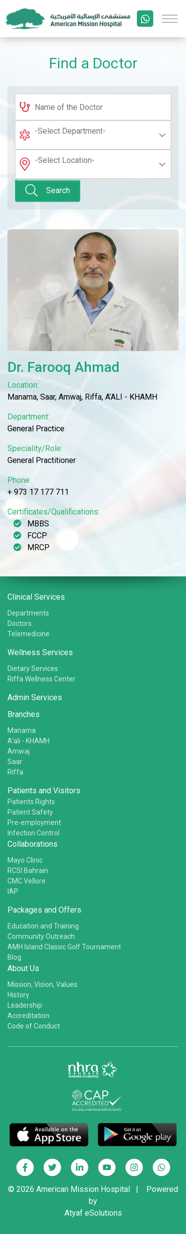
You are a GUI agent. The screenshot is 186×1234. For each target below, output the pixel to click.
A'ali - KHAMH (28, 741)
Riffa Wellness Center (41, 679)
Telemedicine (28, 634)
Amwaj (18, 751)
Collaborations (32, 844)
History (18, 995)
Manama (21, 730)
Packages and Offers (44, 910)
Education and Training (43, 926)
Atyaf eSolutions (93, 1213)
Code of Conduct (33, 1026)
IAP (12, 891)
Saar (14, 762)
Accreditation (28, 1016)
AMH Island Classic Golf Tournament (64, 947)
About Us (23, 968)
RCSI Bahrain (27, 870)
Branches (23, 714)
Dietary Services (32, 668)
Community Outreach (41, 936)
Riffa (15, 772)
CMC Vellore (26, 881)
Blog (14, 957)
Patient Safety (30, 812)
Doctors (19, 623)
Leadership (24, 1005)
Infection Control (33, 833)
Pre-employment (34, 822)
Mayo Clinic (25, 860)
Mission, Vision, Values (42, 984)
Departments (28, 613)
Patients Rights (31, 802)
